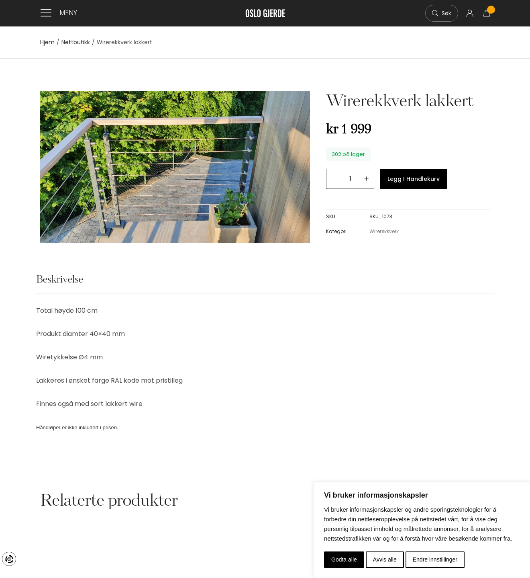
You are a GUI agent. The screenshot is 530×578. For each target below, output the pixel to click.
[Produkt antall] (350, 179)
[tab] (59, 284)
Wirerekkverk (384, 231)
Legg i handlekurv (413, 179)
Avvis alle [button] (385, 559)
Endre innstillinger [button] (435, 559)
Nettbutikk (75, 42)
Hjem (47, 42)
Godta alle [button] (344, 559)
